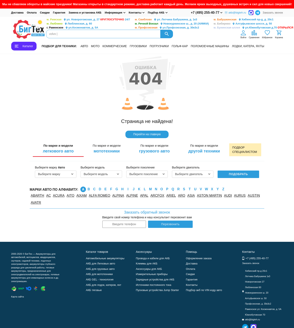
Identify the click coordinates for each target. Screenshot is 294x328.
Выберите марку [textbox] (49, 174)
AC (48, 195)
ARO (181, 195)
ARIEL (171, 195)
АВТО (84, 46)
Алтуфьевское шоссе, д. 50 (243, 24)
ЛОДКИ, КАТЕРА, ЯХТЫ (248, 46)
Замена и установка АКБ (85, 12)
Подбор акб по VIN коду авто (204, 290)
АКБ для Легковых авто (100, 263)
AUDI (228, 195)
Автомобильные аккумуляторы (105, 258)
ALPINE (132, 195)
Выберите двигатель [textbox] (189, 174)
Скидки (45, 12)
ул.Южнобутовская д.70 (253, 27)
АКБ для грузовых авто (100, 268)
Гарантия (59, 12)
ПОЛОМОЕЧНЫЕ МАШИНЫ (210, 46)
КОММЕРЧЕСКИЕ (115, 46)
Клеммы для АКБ (146, 263)
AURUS (240, 195)
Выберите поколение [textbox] (143, 174)
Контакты (191, 284)
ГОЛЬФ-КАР (180, 46)
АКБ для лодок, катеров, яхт (103, 284)
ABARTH (37, 195)
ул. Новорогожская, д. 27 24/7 (88, 19)
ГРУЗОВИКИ (138, 46)
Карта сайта (17, 296)
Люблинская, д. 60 (69, 24)
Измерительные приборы (152, 274)
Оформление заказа (199, 258)
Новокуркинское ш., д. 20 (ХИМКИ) (172, 24)
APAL (144, 195)
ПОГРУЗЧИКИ (159, 46)
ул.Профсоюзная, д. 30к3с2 (167, 27)
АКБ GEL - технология (99, 279)
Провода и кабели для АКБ (153, 258)
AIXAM (81, 195)
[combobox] (55, 174)
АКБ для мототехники (99, 274)
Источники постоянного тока (153, 284)
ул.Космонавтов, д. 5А (72, 27)
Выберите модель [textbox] (96, 174)
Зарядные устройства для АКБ (155, 279)
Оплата (32, 12)
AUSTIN (254, 195)
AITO (70, 195)
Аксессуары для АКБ (149, 268)
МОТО (95, 46)
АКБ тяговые (94, 290)
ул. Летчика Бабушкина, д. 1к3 (166, 19)
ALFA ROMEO (99, 195)
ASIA (191, 195)
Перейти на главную (147, 134)
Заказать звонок (273, 12)
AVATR (36, 202)
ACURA (59, 195)
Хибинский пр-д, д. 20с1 (243, 19)
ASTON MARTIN (209, 195)
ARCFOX (157, 195)
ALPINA (118, 195)
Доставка (17, 12)
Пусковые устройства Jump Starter (157, 290)
